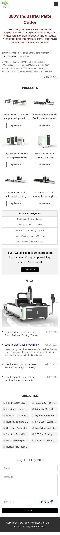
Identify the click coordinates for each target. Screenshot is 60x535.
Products (15, 53)
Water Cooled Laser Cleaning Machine (44, 155)
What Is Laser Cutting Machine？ (22, 357)
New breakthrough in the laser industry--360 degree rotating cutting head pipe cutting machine (22, 369)
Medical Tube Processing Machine (15, 449)
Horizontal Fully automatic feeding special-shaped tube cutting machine (44, 116)
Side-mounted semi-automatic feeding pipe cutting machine (44, 194)
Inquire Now (16, 125)
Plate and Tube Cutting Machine (29, 230)
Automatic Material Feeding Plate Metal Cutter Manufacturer (44, 412)
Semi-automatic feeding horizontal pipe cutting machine (15, 194)
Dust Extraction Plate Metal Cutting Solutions (44, 431)
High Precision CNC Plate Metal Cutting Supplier (15, 406)
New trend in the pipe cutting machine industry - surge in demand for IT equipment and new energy (20, 381)
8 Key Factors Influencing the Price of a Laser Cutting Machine (22, 334)
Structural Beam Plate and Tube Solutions (15, 437)
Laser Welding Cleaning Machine (30, 236)
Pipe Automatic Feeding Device (30, 241)
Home (5, 53)
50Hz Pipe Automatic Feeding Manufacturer (15, 431)
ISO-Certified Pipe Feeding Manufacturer (15, 443)
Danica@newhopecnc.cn (34, 529)
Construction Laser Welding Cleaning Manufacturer (15, 412)
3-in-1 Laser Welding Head (44, 424)
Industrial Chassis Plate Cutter (15, 418)
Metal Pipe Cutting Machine (30, 225)
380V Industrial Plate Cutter (15, 56)
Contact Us (30, 269)
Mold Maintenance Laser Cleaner (15, 424)
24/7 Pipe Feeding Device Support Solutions (44, 437)
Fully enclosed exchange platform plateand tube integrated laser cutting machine (16, 155)
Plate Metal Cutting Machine (35, 53)
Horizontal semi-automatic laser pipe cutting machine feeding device (15, 116)
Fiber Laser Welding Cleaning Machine (44, 443)
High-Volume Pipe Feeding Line (44, 418)
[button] (25, 325)
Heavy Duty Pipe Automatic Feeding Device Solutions (44, 406)
